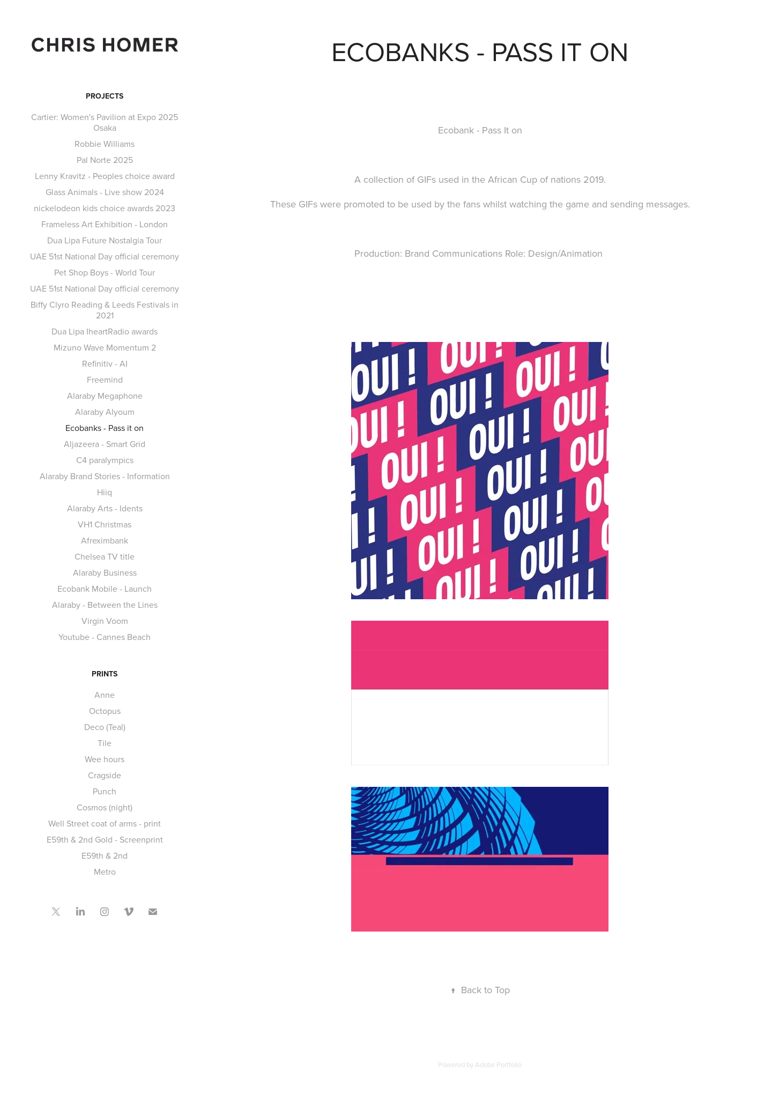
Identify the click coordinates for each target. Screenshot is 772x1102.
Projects (104, 96)
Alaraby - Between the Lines (105, 604)
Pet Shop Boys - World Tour (104, 272)
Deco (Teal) (104, 727)
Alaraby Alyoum (105, 412)
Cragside (104, 775)
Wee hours (104, 759)
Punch (104, 791)
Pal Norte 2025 (105, 160)
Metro (105, 871)
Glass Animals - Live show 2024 (105, 192)
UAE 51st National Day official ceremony (104, 256)
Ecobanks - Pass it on (104, 428)
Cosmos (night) (104, 807)
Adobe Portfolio (498, 1064)
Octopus (105, 711)
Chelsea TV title (105, 556)
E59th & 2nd (104, 855)
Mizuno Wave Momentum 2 (105, 347)
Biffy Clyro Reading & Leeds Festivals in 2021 (105, 310)
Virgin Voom (104, 621)
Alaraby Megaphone (105, 395)
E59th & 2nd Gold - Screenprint (105, 839)
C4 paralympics (104, 460)
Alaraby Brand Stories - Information (105, 476)
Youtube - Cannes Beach (104, 637)
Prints (104, 673)
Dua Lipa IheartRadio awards (104, 331)
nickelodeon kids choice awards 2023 (104, 208)
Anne (104, 695)
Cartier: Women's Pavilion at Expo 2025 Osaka (104, 122)
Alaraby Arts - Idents (105, 508)
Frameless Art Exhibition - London (104, 224)
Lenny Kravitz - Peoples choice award (105, 176)
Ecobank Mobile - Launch (104, 588)
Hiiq (104, 492)
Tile (105, 743)
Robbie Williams (105, 144)
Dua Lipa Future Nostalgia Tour (104, 240)
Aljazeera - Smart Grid (104, 444)
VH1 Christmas (104, 524)
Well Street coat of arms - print (104, 823)
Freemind (105, 379)
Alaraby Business (105, 572)
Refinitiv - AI (105, 363)
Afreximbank (104, 540)
